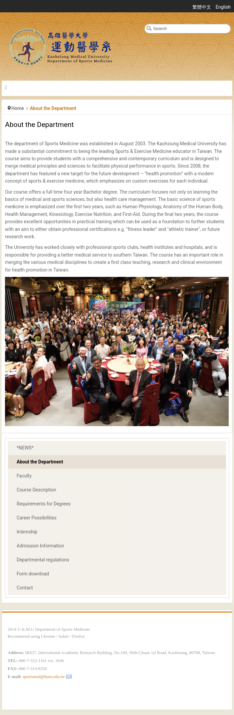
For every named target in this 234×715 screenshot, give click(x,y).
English (223, 7)
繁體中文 (202, 7)
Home (17, 108)
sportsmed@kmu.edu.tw (44, 676)
